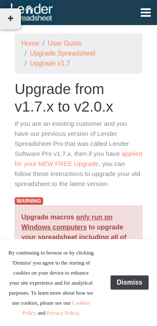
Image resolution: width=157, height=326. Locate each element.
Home (30, 43)
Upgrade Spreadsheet (62, 53)
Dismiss (129, 282)
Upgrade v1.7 (50, 63)
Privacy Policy (62, 313)
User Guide (65, 43)
